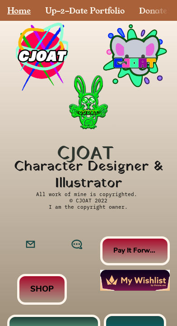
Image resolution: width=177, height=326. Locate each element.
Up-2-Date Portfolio (85, 10)
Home (19, 10)
